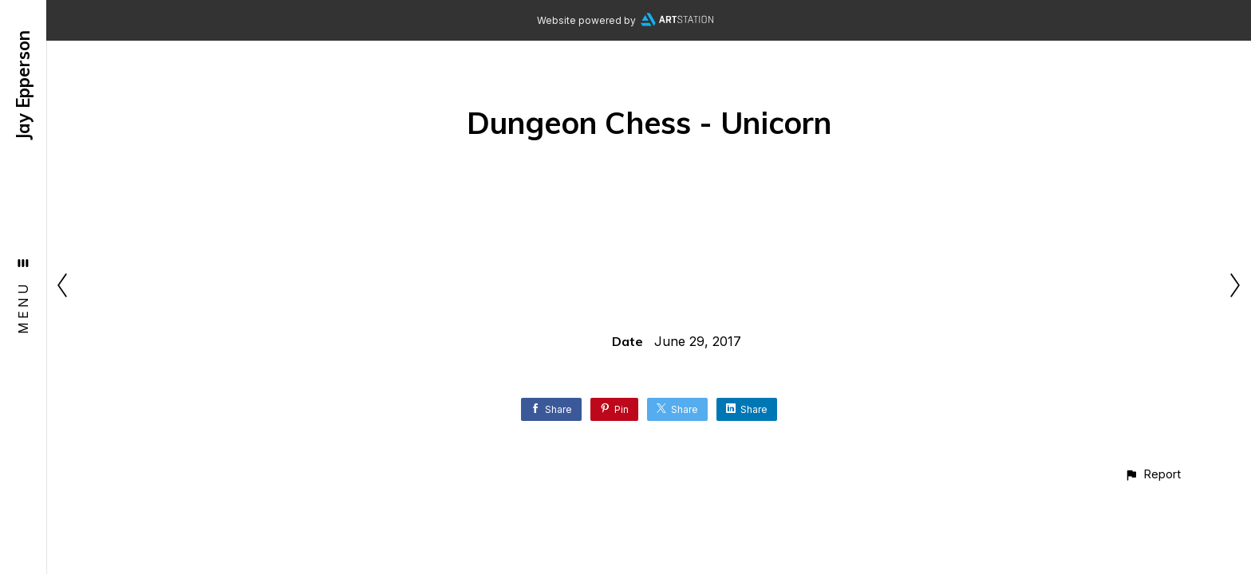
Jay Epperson (23, 85)
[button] (1152, 474)
